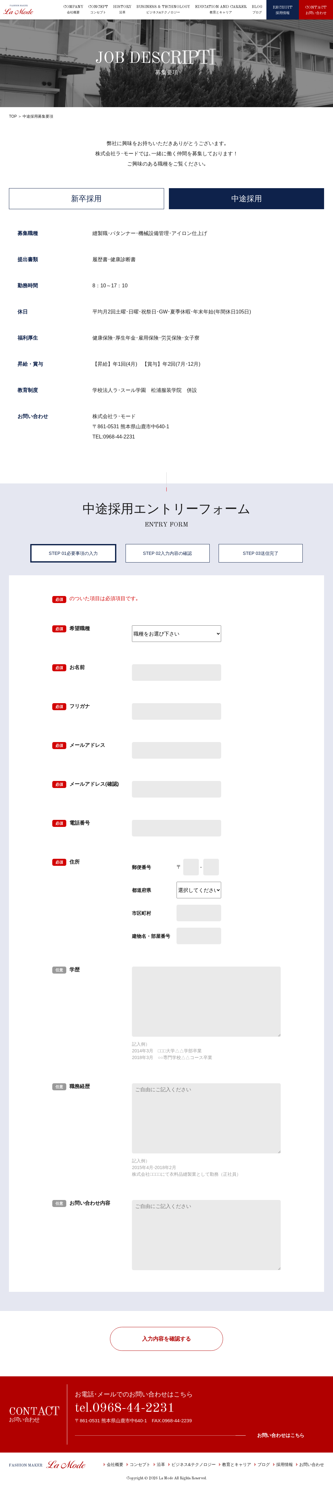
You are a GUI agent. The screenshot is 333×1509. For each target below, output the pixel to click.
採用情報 (283, 1464)
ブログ (262, 1464)
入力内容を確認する (166, 1339)
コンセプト (138, 1464)
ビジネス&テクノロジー (192, 1464)
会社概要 (113, 1464)
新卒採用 (86, 199)
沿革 (159, 1464)
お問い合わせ (310, 1464)
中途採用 (246, 199)
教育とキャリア (235, 1464)
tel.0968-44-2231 (125, 1408)
